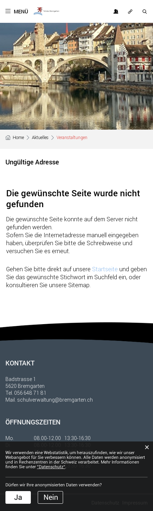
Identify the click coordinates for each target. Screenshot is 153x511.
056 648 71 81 (30, 392)
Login (116, 11)
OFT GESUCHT (130, 11)
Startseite (105, 269)
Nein (51, 497)
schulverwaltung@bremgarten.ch (55, 399)
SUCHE (145, 11)
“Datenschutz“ (51, 466)
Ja (18, 497)
